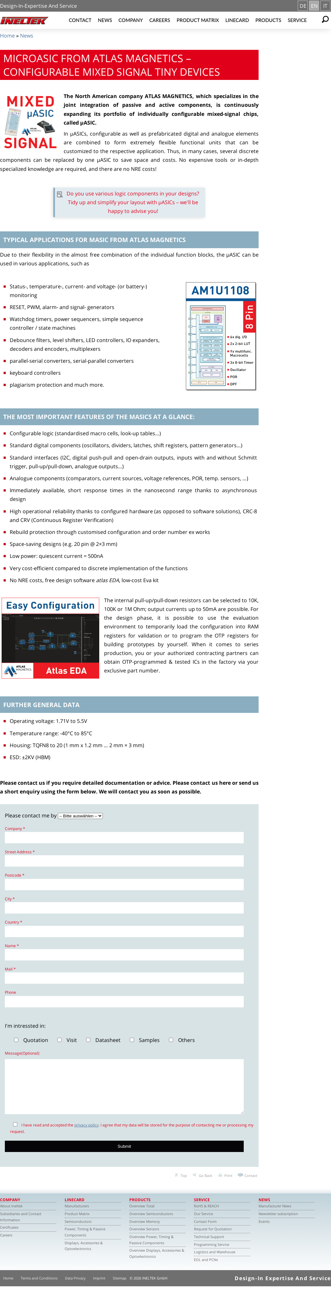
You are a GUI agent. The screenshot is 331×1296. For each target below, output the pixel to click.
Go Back (205, 1185)
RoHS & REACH (206, 1215)
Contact (80, 20)
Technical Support (209, 1246)
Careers (159, 20)
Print (228, 1185)
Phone (10, 992)
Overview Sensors (144, 1238)
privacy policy (86, 1134)
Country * (13, 922)
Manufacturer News (275, 1215)
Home (7, 35)
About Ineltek (11, 1215)
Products (268, 20)
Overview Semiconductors (151, 1223)
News (105, 20)
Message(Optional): (22, 1053)
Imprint (99, 1287)
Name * (12, 945)
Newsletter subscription (278, 1223)
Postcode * (15, 875)
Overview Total (142, 1215)
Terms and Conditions (39, 1287)
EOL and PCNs (206, 1269)
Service (297, 20)
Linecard (237, 20)
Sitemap (119, 1287)
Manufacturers (77, 1215)
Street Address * (20, 852)
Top (183, 1185)
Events (264, 1231)
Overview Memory (144, 1231)
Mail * (10, 969)
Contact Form (205, 1231)
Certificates (9, 1237)
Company (131, 20)
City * (10, 899)
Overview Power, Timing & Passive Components (151, 1249)
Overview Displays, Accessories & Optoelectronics (156, 1262)
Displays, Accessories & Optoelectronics (84, 1255)
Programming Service (211, 1254)
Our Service (203, 1223)
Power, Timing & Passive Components (85, 1241)
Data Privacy (75, 1287)
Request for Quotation (213, 1238)
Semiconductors (78, 1231)
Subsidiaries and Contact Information (20, 1226)
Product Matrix (197, 20)
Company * (15, 828)
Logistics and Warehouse (214, 1261)
